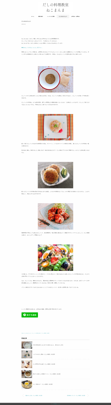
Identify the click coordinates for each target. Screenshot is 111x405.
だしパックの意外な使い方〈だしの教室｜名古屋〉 (41, 333)
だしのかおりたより (63, 16)
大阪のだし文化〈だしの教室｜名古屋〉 (34, 395)
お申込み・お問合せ (75, 16)
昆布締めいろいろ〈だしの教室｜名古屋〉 (76, 395)
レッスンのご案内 (51, 16)
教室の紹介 (40, 16)
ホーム (32, 16)
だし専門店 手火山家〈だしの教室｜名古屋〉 (44, 364)
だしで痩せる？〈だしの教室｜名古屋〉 (43, 384)
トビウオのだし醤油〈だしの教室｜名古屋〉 (44, 354)
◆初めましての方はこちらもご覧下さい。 (32, 47)
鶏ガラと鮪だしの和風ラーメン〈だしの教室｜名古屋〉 (47, 374)
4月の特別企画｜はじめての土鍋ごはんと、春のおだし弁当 (48, 345)
